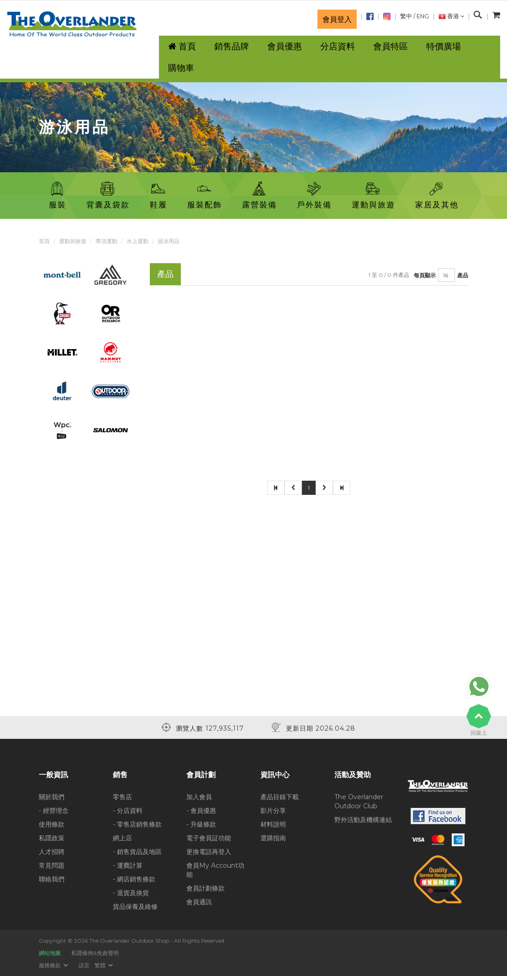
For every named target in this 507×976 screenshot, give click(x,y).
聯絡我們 (51, 879)
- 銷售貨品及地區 (137, 852)
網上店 (122, 838)
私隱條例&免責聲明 (95, 952)
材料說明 (273, 824)
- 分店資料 (128, 810)
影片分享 (273, 810)
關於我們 (51, 797)
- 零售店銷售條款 (137, 824)
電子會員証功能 (208, 838)
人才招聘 (51, 852)
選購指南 (273, 838)
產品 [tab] (165, 274)
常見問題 (51, 865)
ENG (423, 16)
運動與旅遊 (72, 241)
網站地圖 (50, 952)
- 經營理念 (54, 810)
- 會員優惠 (201, 810)
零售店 (122, 797)
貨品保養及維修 (135, 906)
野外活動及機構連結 (363, 820)
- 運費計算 (128, 865)
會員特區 (390, 46)
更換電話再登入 (208, 852)
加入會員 (199, 797)
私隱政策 (51, 838)
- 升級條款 (201, 824)
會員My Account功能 (215, 870)
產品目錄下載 (279, 797)
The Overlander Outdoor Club (358, 801)
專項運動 (106, 241)
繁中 (406, 16)
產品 (462, 275)
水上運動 (137, 241)
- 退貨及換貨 (131, 893)
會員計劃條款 (205, 888)
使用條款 (51, 824)
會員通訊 (199, 902)
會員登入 (337, 19)
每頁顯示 (425, 275)
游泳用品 (169, 241)
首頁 (44, 241)
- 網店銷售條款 (134, 879)
